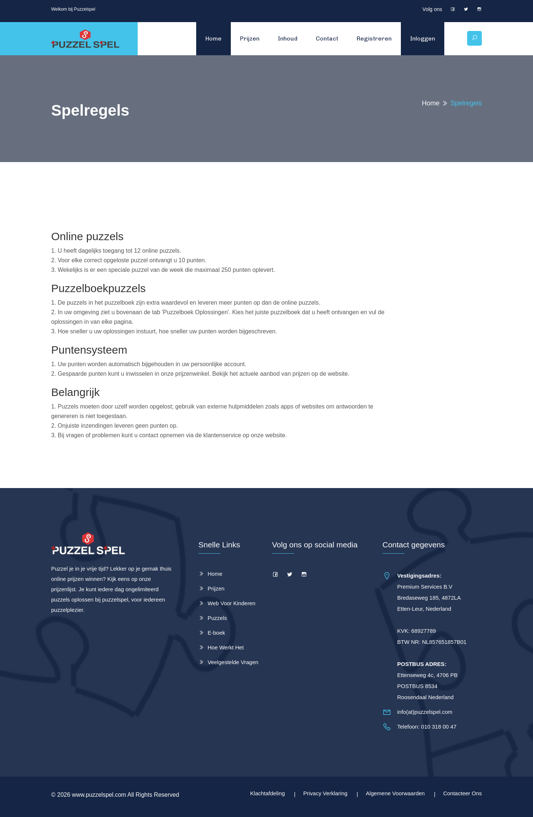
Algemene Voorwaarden (395, 793)
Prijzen (249, 38)
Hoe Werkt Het (226, 647)
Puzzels (217, 618)
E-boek (216, 633)
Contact (326, 38)
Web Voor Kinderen (231, 603)
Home (213, 38)
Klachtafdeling (267, 793)
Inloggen (422, 38)
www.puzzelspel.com (99, 795)
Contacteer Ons (462, 793)
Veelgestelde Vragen (233, 662)
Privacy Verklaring (325, 793)
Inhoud (287, 38)
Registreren (373, 38)
